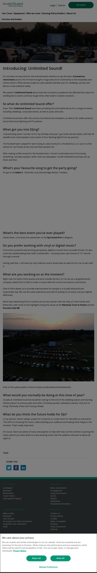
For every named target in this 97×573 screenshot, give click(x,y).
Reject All (36, 558)
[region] (48, 552)
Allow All (60, 558)
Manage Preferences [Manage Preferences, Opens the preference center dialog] (48, 567)
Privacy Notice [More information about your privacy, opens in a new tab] (19, 551)
